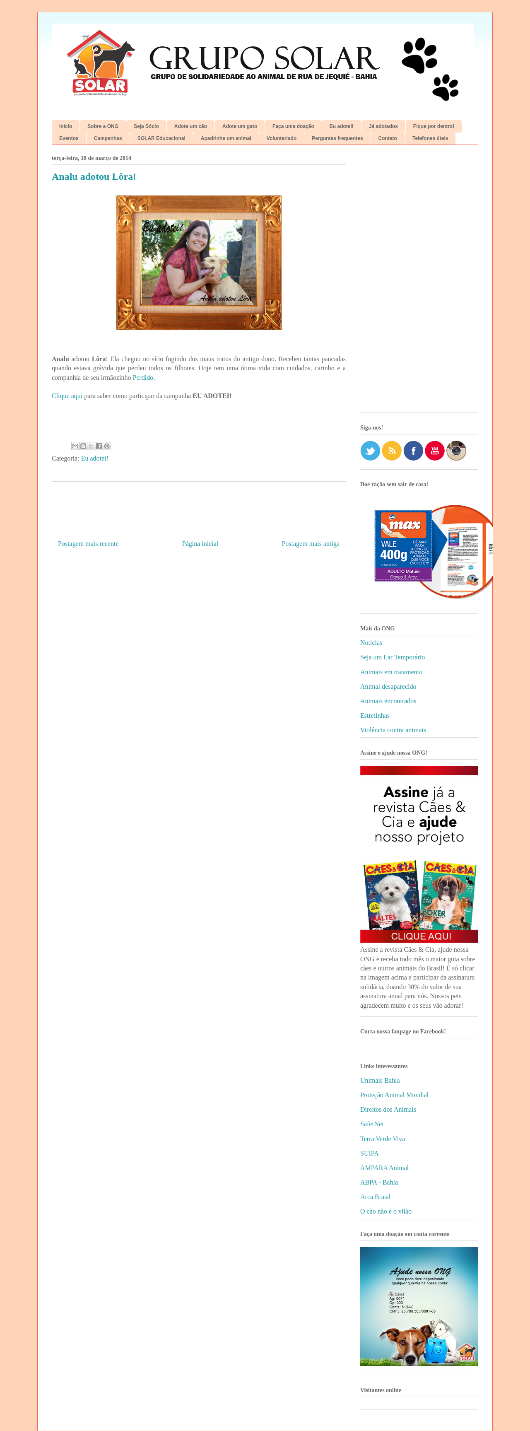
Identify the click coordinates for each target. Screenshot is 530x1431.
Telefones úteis (430, 138)
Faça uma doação (293, 126)
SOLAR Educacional (161, 138)
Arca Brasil (375, 1196)
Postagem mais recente (88, 543)
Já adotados (383, 126)
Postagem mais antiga (311, 543)
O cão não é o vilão (386, 1211)
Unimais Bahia (380, 1080)
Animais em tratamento (391, 672)
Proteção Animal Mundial (394, 1094)
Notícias (371, 642)
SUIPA (369, 1153)
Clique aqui (67, 395)
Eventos (69, 138)
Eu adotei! (342, 126)
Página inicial (200, 543)
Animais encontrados (388, 701)
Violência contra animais (393, 730)
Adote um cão (190, 126)
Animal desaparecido (388, 686)
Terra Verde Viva (382, 1138)
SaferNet (372, 1123)
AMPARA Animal (384, 1167)
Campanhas (108, 138)
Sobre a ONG (102, 126)
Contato (387, 138)
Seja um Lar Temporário (392, 657)
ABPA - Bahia (379, 1182)
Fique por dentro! (433, 126)
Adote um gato (239, 126)
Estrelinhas (375, 715)
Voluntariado (281, 138)
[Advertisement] (419, 281)
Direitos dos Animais (388, 1109)
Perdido (143, 377)
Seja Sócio (146, 126)
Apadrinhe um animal (226, 138)
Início (65, 126)
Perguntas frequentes (337, 138)
